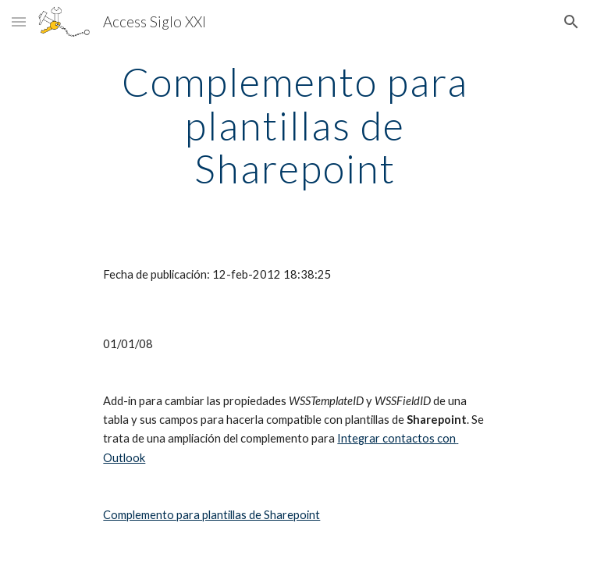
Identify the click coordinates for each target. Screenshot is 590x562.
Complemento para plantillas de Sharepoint (211, 514)
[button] (18, 21)
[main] (294, 125)
